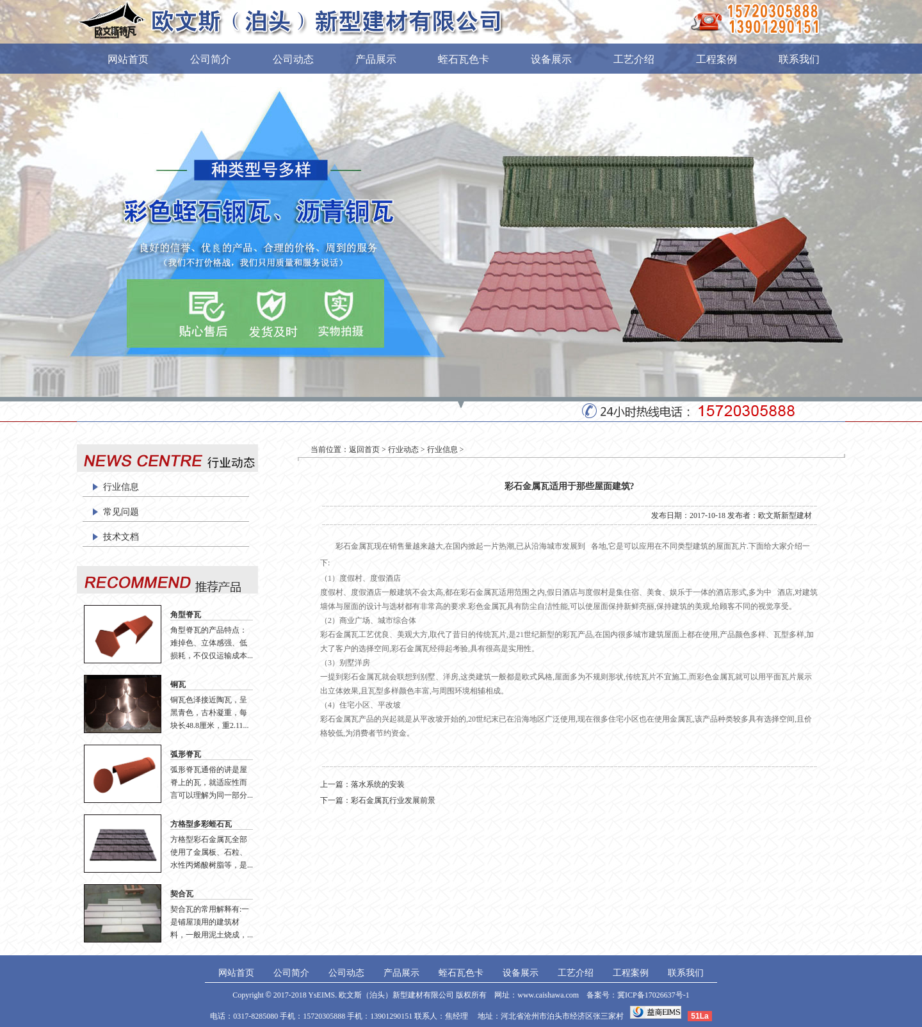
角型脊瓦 (185, 614)
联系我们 (799, 59)
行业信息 (121, 487)
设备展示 (551, 59)
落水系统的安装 (378, 784)
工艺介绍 (633, 59)
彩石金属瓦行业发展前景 (393, 800)
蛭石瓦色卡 (463, 59)
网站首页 (128, 59)
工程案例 (716, 59)
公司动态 (293, 59)
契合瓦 (181, 893)
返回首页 (364, 449)
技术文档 (121, 537)
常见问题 (121, 512)
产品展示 (375, 59)
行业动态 (403, 449)
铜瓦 (178, 684)
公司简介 (210, 59)
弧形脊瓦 (185, 754)
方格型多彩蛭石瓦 (201, 824)
